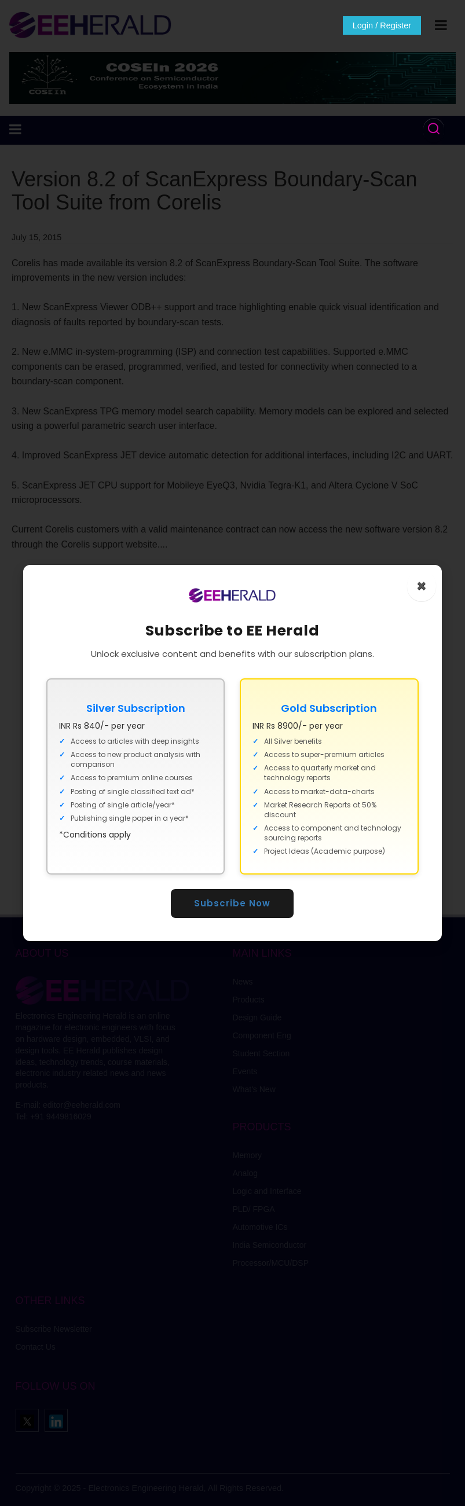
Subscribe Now (233, 903)
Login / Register (377, 25)
